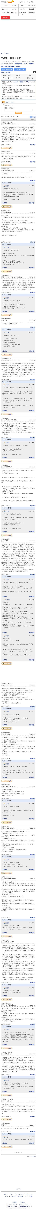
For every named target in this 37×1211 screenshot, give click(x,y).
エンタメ (22, 9)
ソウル (3, 63)
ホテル (14, 9)
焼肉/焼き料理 (18, 63)
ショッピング (31, 5)
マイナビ (27, 2)
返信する (4, 203)
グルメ (23, 5)
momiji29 (7, 599)
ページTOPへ (32, 1156)
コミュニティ (14, 12)
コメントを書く (8, 148)
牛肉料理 (31, 63)
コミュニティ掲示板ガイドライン (21, 82)
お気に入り (30, 78)
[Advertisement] (18, 26)
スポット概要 (6, 75)
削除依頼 (32, 145)
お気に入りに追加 (5, 72)
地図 (30, 75)
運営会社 (14, 1202)
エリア (14, 5)
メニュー (18, 75)
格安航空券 (32, 12)
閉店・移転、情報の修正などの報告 (10, 66)
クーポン (5, 17)
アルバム (18, 78)
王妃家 (7, 186)
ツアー (27, 1204)
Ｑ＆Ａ (13, 102)
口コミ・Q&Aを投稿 (7, 69)
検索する (18, 113)
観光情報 (31, 9)
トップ (5, 5)
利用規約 (22, 1202)
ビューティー (5, 9)
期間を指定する (9, 105)
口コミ (8, 102)
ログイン (21, 2)
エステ (21, 1204)
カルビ (25, 63)
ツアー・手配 (5, 12)
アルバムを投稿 (20, 69)
